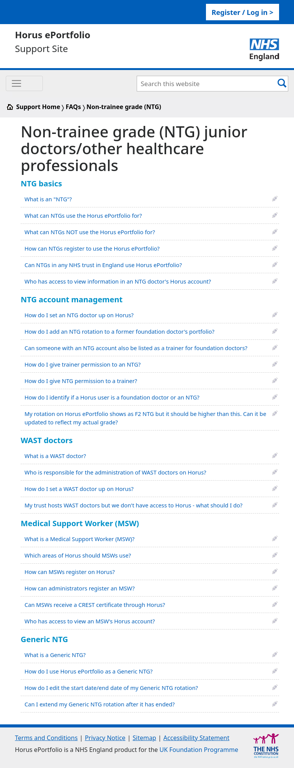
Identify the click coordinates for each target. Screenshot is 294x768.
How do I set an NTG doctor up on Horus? (79, 315)
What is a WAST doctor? (55, 456)
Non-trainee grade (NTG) (124, 107)
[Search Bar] (207, 83)
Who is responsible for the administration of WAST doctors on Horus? (115, 472)
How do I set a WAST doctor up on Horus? (79, 488)
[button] (275, 198)
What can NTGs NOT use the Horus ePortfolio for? (89, 232)
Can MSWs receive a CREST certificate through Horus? (94, 604)
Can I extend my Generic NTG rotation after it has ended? (99, 704)
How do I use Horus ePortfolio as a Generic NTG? (88, 671)
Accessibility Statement (196, 738)
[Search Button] (282, 83)
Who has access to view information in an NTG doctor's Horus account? (117, 281)
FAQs (73, 107)
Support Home (34, 107)
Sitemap (144, 738)
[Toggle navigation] (24, 83)
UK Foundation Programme (199, 749)
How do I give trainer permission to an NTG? (82, 364)
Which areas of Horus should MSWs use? (77, 555)
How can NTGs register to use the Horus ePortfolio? (92, 248)
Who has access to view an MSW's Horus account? (89, 621)
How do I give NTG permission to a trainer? (80, 381)
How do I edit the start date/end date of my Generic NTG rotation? (111, 687)
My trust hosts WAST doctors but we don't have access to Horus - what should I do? (133, 505)
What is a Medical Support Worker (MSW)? (79, 539)
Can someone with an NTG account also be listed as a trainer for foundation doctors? (135, 348)
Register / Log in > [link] (242, 12)
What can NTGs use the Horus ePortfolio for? (83, 215)
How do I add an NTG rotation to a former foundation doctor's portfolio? (119, 331)
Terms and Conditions (46, 738)
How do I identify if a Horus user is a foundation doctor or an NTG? (111, 397)
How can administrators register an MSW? (79, 588)
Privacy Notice (105, 738)
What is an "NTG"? (48, 199)
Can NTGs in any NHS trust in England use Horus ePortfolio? (103, 265)
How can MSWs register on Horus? (69, 572)
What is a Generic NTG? (55, 655)
